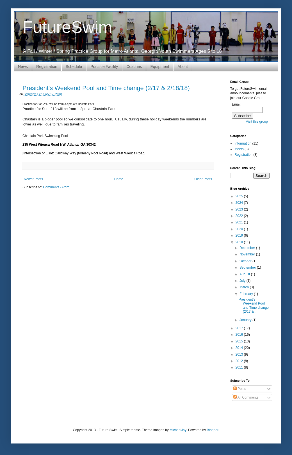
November (247, 254)
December (247, 248)
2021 (240, 222)
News (23, 66)
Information (242, 143)
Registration (46, 66)
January (245, 320)
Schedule (74, 66)
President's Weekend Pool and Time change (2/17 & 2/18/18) (106, 88)
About (182, 66)
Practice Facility (104, 66)
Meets (239, 149)
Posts (239, 389)
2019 (240, 235)
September (248, 267)
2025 (240, 196)
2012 (240, 361)
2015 (240, 341)
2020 (240, 229)
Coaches (134, 66)
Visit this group (257, 122)
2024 (240, 203)
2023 (240, 209)
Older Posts (203, 179)
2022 (240, 216)
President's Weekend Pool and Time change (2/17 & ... (254, 306)
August (245, 274)
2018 (240, 242)
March (244, 287)
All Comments (245, 397)
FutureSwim (67, 27)
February (246, 294)
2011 (240, 367)
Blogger (212, 430)
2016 (240, 335)
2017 (240, 328)
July (243, 281)
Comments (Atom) (56, 187)
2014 (240, 348)
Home (118, 179)
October (245, 261)
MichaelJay (178, 430)
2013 (240, 354)
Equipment (159, 66)
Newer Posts (33, 179)
